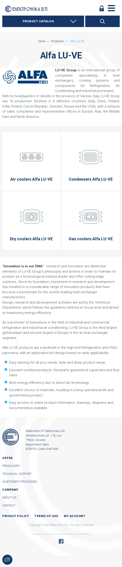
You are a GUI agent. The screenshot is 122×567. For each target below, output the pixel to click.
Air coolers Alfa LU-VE (31, 161)
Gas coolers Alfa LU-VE (91, 220)
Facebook (61, 541)
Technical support (16, 474)
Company (10, 489)
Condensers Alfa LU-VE (91, 161)
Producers (11, 465)
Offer (7, 458)
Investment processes (19, 481)
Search (102, 21)
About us (9, 497)
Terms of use (46, 516)
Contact (8, 505)
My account (74, 516)
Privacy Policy (15, 516)
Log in (101, 8)
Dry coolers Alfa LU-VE (31, 220)
